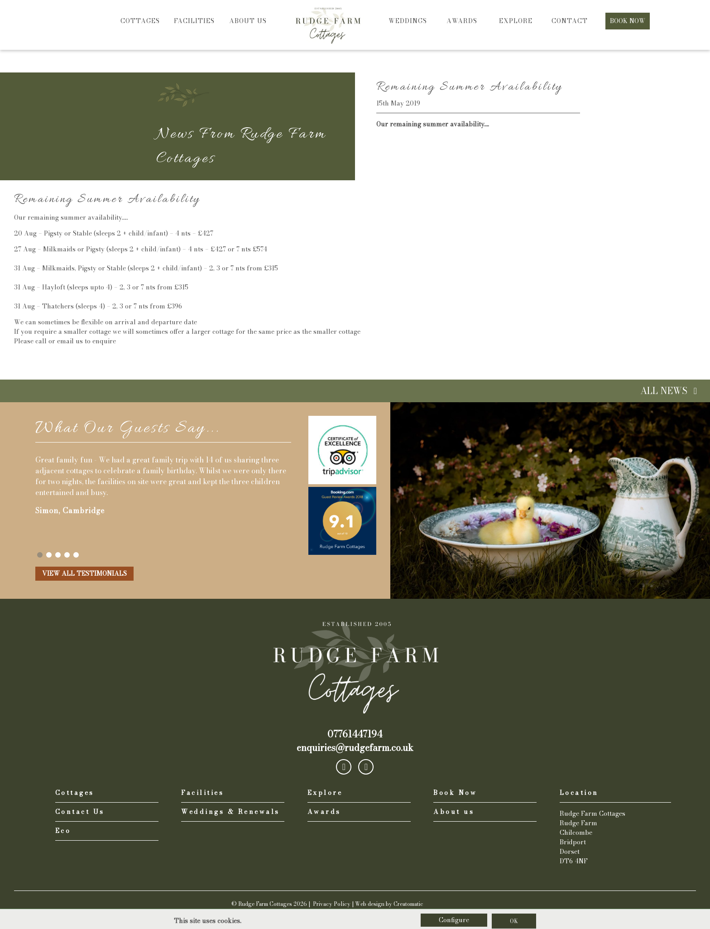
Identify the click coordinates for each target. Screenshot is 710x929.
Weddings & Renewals (230, 812)
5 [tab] (76, 555)
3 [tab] (57, 555)
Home (328, 14)
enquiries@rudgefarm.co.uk (355, 748)
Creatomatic (408, 904)
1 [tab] (39, 555)
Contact (570, 21)
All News (670, 391)
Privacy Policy (331, 904)
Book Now (627, 21)
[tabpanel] (163, 481)
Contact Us (80, 812)
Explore (515, 21)
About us (248, 21)
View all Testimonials (84, 573)
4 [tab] (67, 555)
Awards (461, 21)
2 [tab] (48, 555)
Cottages (140, 21)
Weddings (408, 21)
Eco (63, 831)
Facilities (194, 21)
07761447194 (354, 734)
